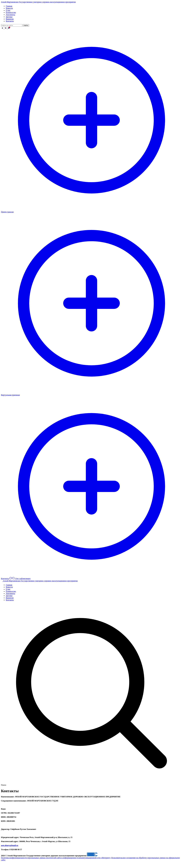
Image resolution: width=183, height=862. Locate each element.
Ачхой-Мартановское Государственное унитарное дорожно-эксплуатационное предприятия (38, 2)
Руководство (11, 12)
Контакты (10, 21)
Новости (9, 8)
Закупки (9, 17)
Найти (26, 25)
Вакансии (10, 19)
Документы (10, 15)
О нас (8, 10)
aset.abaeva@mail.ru (9, 845)
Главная (9, 6)
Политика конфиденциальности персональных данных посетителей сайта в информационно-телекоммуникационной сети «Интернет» (56, 858)
